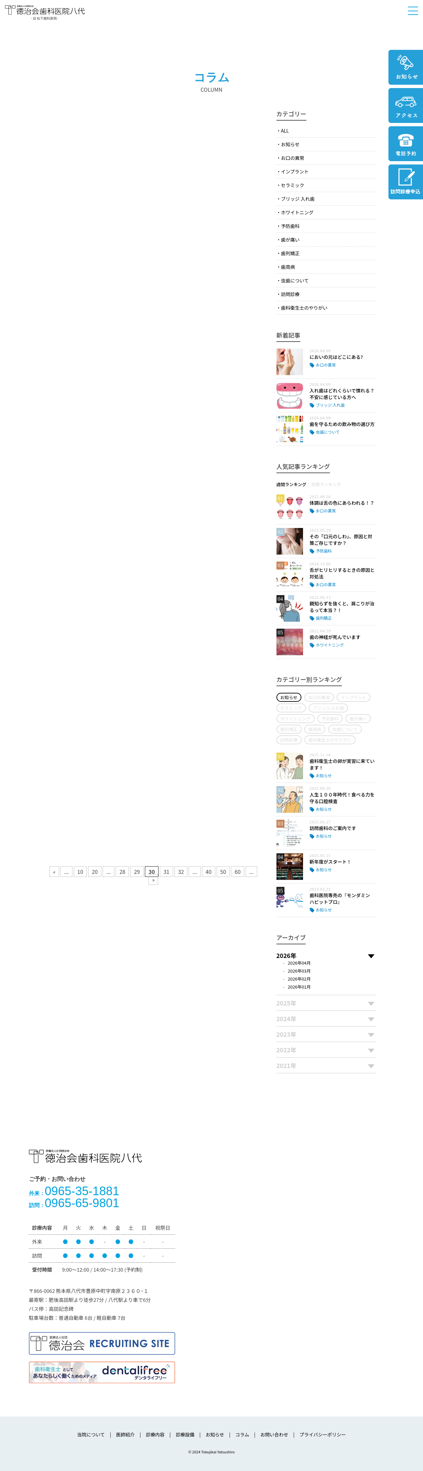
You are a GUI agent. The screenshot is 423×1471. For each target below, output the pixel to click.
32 (181, 872)
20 (95, 872)
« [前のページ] (54, 872)
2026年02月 (299, 979)
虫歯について (295, 280)
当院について (91, 1434)
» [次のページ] (153, 880)
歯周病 (288, 266)
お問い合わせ (274, 1434)
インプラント (295, 171)
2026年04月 (299, 963)
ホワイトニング (297, 212)
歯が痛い (290, 239)
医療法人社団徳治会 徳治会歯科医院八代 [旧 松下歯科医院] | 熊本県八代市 (45, 12)
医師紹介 (125, 1434)
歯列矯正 (290, 253)
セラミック (292, 185)
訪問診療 (290, 294)
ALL (285, 130)
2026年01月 (299, 987)
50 (223, 872)
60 (238, 872)
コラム (242, 1434)
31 (166, 872)
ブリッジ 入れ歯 (298, 198)
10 (80, 872)
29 (137, 872)
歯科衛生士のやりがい (304, 307)
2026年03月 (299, 971)
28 (122, 872)
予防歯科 (290, 226)
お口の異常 (292, 158)
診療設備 (185, 1434)
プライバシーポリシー (322, 1434)
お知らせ (290, 144)
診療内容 (155, 1434)
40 (209, 872)
